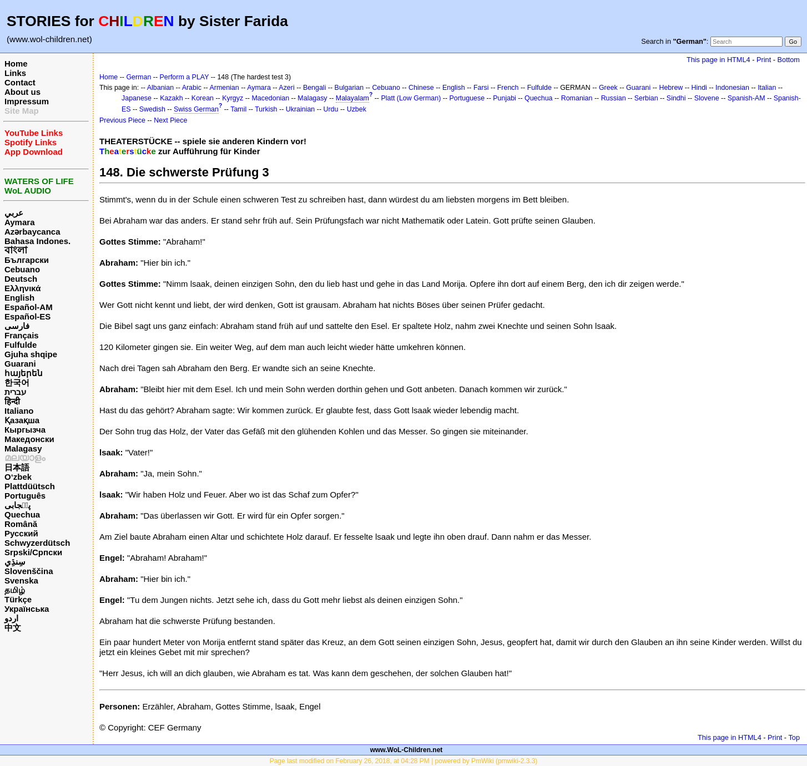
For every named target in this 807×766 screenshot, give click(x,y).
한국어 (16, 382)
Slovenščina (28, 571)
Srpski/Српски (33, 552)
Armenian (224, 88)
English (19, 297)
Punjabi (504, 98)
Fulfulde (20, 344)
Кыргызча (25, 429)
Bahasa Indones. (37, 241)
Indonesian (732, 88)
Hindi (699, 88)
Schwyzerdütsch (37, 542)
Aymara (19, 222)
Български (26, 260)
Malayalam (352, 98)
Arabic (191, 88)
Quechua (22, 514)
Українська (26, 608)
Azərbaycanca (32, 231)
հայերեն (23, 373)
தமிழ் (14, 590)
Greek (608, 88)
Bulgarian (349, 88)
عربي (13, 212)
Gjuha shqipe (30, 354)
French (508, 88)
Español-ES (27, 316)
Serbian (646, 98)
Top (794, 737)
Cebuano (22, 269)
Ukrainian (300, 109)
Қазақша (21, 420)
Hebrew (671, 88)
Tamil (238, 109)
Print (763, 59)
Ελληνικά (22, 288)
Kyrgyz (232, 98)
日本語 (16, 467)
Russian (613, 98)
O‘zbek (18, 476)
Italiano (19, 410)
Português (25, 495)
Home (16, 63)
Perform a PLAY (184, 77)
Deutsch (20, 278)
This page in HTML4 (718, 59)
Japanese (137, 98)
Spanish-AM (746, 98)
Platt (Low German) (411, 98)
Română (20, 524)
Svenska (21, 580)
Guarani (20, 363)
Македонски (29, 439)
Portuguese (467, 98)
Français (21, 335)
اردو (11, 618)
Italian (767, 88)
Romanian (577, 98)
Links (15, 73)
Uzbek (356, 109)
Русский (21, 533)
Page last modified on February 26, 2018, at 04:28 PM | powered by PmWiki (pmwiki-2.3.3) (404, 761)
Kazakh (171, 98)
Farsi (481, 88)
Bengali (314, 88)
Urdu (330, 109)
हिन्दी (12, 401)
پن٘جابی (17, 505)
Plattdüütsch (29, 486)
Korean (202, 98)
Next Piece (170, 120)
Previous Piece (122, 120)
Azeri (286, 88)
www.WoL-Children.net (406, 750)
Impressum (26, 101)
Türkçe (18, 599)
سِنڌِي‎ (15, 561)
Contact (20, 82)
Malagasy (23, 448)
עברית (15, 392)
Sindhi (676, 98)
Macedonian (270, 98)
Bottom (789, 59)
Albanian (160, 88)
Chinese (421, 88)
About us (22, 92)
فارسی (16, 326)
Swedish (152, 109)
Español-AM (28, 307)
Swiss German (196, 109)
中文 (12, 627)
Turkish (266, 109)
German (138, 77)
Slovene (706, 98)
